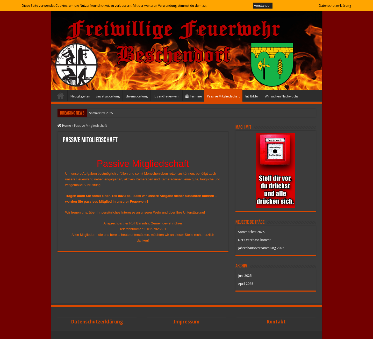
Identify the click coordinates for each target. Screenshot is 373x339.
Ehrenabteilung (137, 96)
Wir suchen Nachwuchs (281, 96)
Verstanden (262, 6)
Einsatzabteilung (108, 96)
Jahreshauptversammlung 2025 (261, 248)
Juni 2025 (245, 276)
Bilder (252, 96)
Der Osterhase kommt (254, 240)
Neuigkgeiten (80, 96)
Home (64, 126)
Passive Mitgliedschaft (223, 96)
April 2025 (245, 284)
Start (60, 95)
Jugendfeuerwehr (167, 96)
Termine (193, 96)
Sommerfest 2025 (101, 113)
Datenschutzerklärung (335, 6)
